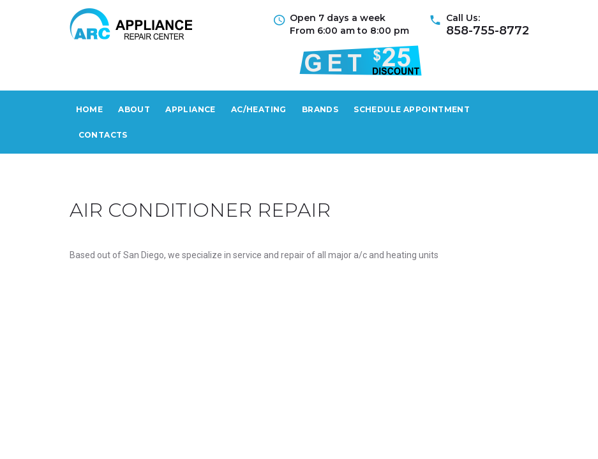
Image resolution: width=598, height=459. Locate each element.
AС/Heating (259, 109)
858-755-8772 (487, 31)
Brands (320, 109)
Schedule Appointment (412, 109)
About (134, 109)
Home (89, 109)
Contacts (103, 135)
